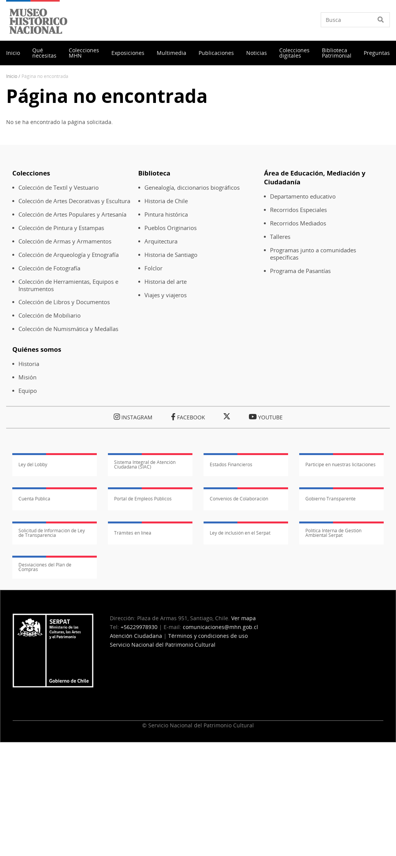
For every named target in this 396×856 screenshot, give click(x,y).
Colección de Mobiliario (49, 315)
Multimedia (171, 52)
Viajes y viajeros (165, 295)
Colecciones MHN (84, 52)
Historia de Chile (166, 201)
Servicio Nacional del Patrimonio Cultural (162, 644)
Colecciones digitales (294, 52)
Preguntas (377, 52)
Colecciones (31, 173)
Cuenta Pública (34, 499)
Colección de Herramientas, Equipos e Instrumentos (68, 285)
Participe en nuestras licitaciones (340, 464)
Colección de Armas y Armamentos (64, 241)
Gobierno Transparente (330, 499)
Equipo (27, 390)
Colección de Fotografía (49, 268)
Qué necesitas (44, 52)
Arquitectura (160, 241)
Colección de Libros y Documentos (64, 302)
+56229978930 (139, 627)
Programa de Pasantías (300, 271)
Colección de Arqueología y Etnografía (68, 254)
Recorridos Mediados (298, 223)
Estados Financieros (231, 464)
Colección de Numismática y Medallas (68, 329)
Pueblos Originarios (170, 228)
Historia (28, 364)
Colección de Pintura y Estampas (61, 228)
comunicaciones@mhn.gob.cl (220, 627)
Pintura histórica (166, 214)
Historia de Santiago (170, 254)
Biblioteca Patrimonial (336, 52)
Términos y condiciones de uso (208, 635)
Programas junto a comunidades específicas (313, 254)
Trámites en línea (132, 533)
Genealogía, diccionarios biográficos (192, 187)
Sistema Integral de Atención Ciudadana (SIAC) (145, 464)
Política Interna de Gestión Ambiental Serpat (333, 533)
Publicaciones (216, 52)
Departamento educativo (303, 196)
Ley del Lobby (32, 464)
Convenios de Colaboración (239, 499)
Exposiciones (127, 52)
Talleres (280, 236)
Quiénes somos (36, 349)
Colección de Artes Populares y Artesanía (72, 214)
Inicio (13, 52)
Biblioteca (154, 173)
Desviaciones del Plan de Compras (44, 567)
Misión (27, 377)
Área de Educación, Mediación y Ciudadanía (314, 177)
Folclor (153, 268)
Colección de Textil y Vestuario (58, 187)
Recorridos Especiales (298, 210)
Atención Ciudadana (136, 635)
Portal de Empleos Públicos (143, 499)
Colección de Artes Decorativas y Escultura (74, 201)
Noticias (256, 52)
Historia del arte (165, 281)
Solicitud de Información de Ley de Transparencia (51, 533)
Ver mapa (243, 618)
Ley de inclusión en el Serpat (240, 533)
